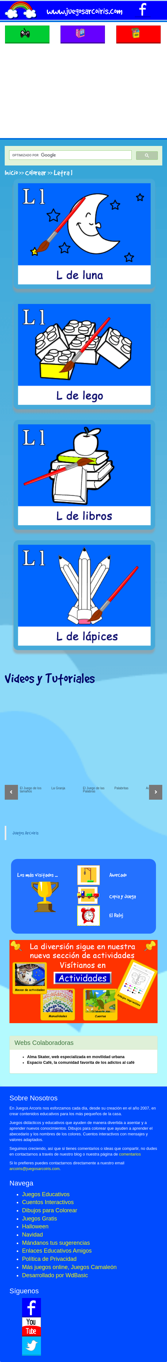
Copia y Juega (122, 896)
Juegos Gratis (39, 1218)
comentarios (130, 1154)
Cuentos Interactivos (48, 1202)
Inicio (11, 172)
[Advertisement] (83, 91)
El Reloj (116, 915)
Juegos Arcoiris (25, 833)
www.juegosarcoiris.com (85, 11)
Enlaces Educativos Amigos (57, 1251)
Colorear (35, 172)
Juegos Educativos (46, 1194)
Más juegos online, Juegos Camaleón (69, 1267)
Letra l (63, 172)
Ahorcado (118, 875)
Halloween (35, 1226)
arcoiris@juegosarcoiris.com (34, 1169)
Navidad (32, 1235)
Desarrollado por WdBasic (55, 1275)
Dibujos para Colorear (49, 1210)
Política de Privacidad (49, 1259)
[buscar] (69, 155)
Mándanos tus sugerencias (56, 1243)
